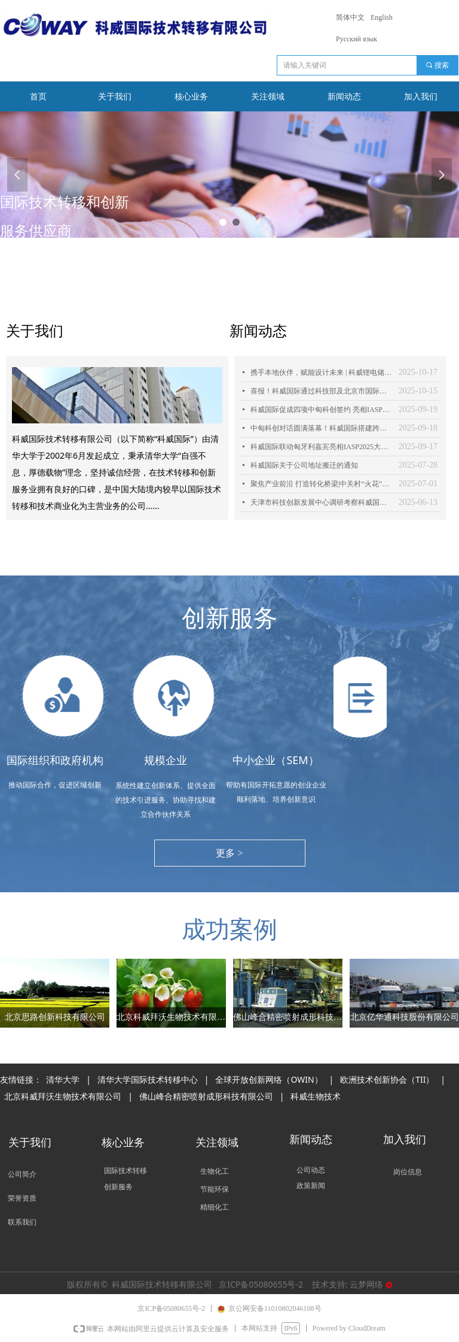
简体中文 (350, 17)
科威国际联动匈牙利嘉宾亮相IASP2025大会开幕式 (321, 447)
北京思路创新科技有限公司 (55, 1017)
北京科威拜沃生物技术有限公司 (171, 1017)
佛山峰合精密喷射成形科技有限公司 (287, 1017)
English (382, 17)
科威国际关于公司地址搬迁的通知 (304, 465)
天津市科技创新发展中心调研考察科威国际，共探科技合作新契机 (321, 502)
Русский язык (356, 39)
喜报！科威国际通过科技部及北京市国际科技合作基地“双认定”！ (321, 391)
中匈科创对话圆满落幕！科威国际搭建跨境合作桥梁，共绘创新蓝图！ (321, 428)
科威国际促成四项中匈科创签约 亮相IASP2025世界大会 (321, 409)
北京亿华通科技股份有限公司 (404, 1017)
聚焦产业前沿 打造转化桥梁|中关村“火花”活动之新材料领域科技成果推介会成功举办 (321, 484)
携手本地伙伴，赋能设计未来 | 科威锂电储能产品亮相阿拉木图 (321, 372)
